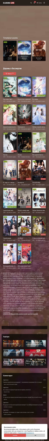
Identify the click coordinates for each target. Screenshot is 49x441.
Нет (35, 435)
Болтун (5, 399)
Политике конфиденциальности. (26, 433)
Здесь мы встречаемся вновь (10, 384)
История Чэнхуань (8, 407)
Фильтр (10, 73)
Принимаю (15, 435)
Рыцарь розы (7, 392)
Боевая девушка (7, 414)
